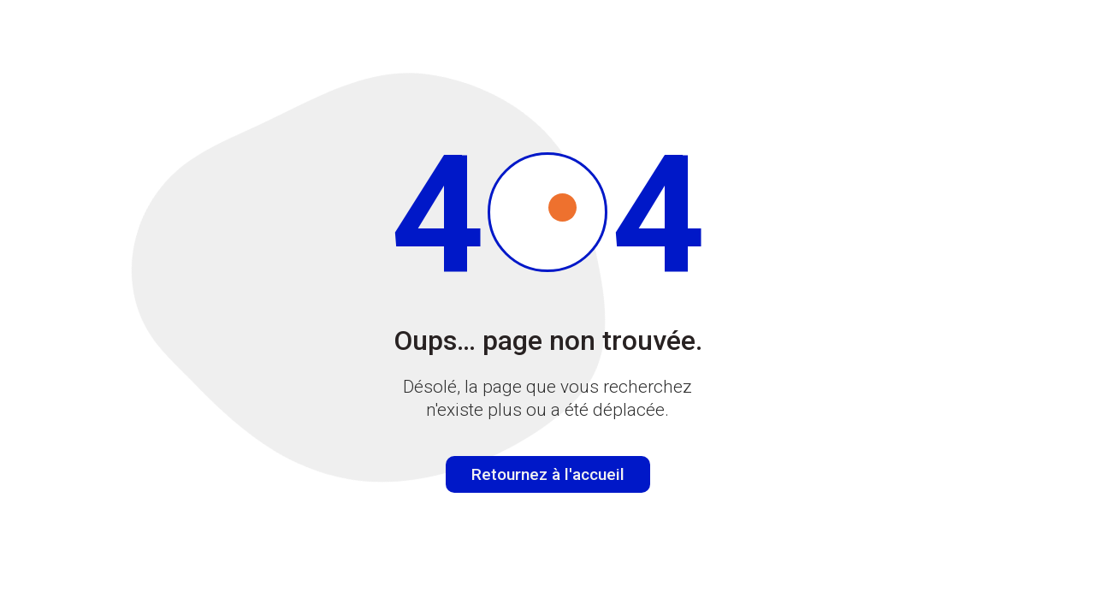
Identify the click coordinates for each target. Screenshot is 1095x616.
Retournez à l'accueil (547, 474)
